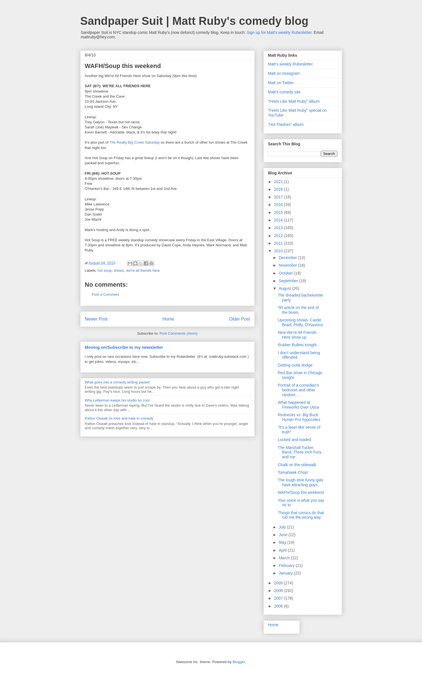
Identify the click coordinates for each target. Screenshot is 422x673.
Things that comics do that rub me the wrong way (301, 515)
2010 (279, 251)
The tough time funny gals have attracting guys (300, 482)
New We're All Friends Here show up (297, 334)
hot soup (105, 270)
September (289, 281)
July (283, 527)
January (286, 573)
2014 (279, 220)
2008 (279, 590)
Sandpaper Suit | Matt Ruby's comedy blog (194, 21)
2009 (279, 583)
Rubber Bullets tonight (297, 345)
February (287, 565)
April (283, 550)
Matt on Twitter (281, 82)
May (283, 542)
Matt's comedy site (284, 92)
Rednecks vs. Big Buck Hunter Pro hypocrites (299, 417)
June (283, 534)
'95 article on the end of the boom (298, 310)
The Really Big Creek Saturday (134, 142)
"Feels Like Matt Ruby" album (294, 101)
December (288, 257)
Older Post (239, 319)
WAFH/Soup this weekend (301, 492)
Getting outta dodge (295, 365)
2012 (279, 235)
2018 (279, 189)
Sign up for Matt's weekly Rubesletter (279, 32)
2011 (279, 243)
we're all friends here (143, 270)
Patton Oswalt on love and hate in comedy (119, 418)
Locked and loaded (294, 439)
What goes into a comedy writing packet (117, 382)
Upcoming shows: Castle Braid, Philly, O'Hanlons (300, 322)
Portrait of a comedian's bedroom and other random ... (298, 390)
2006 (279, 606)
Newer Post (96, 319)
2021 (279, 181)
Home (168, 319)
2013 (279, 227)
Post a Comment (105, 294)
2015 (279, 212)
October (286, 273)
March (285, 558)
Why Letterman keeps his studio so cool (117, 400)
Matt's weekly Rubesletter (290, 64)
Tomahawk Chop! (293, 472)
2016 (279, 204)
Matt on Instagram (284, 73)
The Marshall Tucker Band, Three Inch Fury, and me (300, 452)
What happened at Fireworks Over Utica (298, 404)
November (288, 265)
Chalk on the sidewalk (297, 464)
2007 (279, 598)
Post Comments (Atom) (179, 333)
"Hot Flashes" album (286, 124)
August (285, 288)
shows (119, 270)
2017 (279, 197)
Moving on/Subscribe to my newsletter (124, 347)
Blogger (239, 662)
